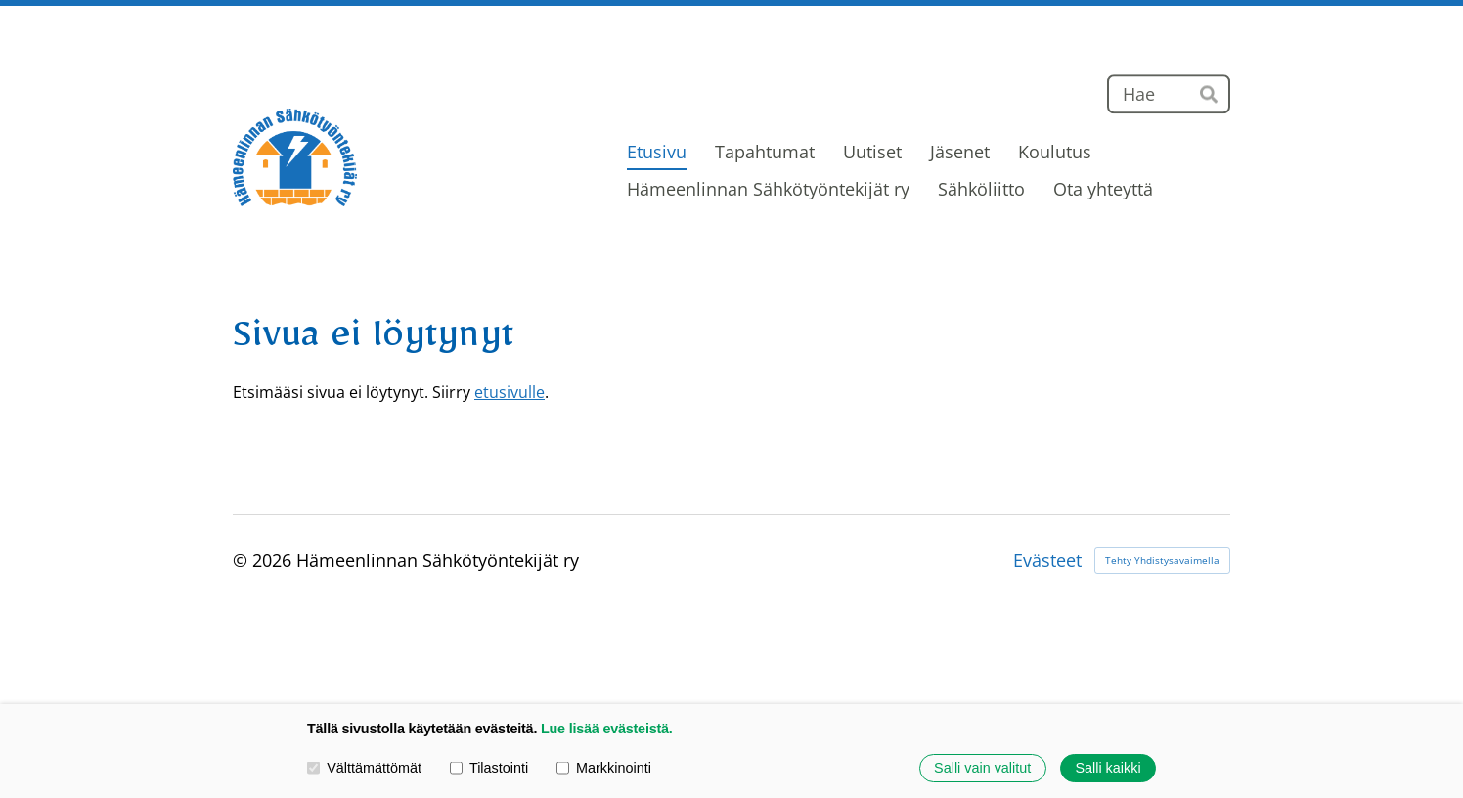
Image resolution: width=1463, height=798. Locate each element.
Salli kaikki (1107, 768)
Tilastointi (489, 768)
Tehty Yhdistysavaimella (1162, 560)
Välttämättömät (364, 768)
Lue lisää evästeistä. (607, 728)
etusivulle (509, 392)
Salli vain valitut (982, 768)
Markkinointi (603, 768)
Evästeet (1047, 560)
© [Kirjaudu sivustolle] (242, 560)
